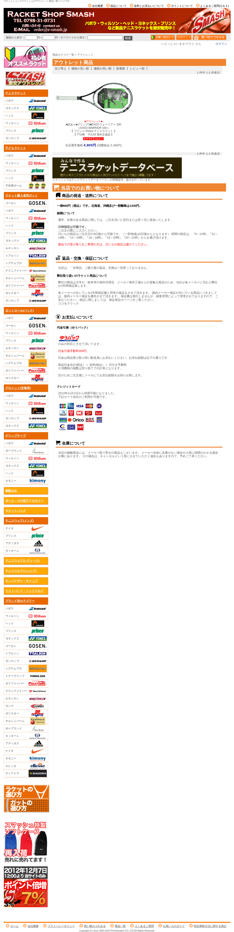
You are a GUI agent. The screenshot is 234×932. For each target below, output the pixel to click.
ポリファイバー (26, 285)
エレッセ (26, 766)
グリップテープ (15, 435)
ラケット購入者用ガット (21, 195)
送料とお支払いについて (149, 5)
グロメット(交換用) (18, 388)
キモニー (26, 480)
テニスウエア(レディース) (22, 560)
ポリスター (26, 293)
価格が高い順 (102, 68)
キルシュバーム (26, 278)
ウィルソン (26, 123)
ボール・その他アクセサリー (24, 500)
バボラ (26, 100)
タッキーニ (26, 550)
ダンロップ (26, 138)
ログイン (221, 43)
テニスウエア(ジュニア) (21, 571)
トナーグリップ (26, 676)
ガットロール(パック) (19, 310)
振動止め (11, 490)
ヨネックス (26, 108)
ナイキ (26, 528)
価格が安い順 (80, 68)
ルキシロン (26, 248)
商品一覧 (120, 926)
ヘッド (26, 115)
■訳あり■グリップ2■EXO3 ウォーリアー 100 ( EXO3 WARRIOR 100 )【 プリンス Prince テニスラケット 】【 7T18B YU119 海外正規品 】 (93, 128)
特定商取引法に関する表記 (210, 926)
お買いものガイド (174, 926)
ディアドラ (26, 773)
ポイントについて (182, 5)
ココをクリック (68, 303)
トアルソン (26, 255)
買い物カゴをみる (95, 926)
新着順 (120, 68)
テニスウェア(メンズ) (19, 520)
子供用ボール (26, 185)
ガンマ (26, 706)
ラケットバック (15, 510)
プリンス (26, 130)
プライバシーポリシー (61, 926)
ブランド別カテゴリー (20, 601)
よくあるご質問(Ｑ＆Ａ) (214, 5)
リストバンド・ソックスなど (24, 591)
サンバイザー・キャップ (21, 581)
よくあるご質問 (144, 926)
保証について (118, 5)
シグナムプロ (26, 263)
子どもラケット (15, 148)
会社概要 (97, 5)
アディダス (26, 543)
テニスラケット (15, 93)
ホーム (14, 926)
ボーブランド (26, 450)
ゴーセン (26, 203)
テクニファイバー (26, 270)
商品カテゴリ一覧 (63, 54)
